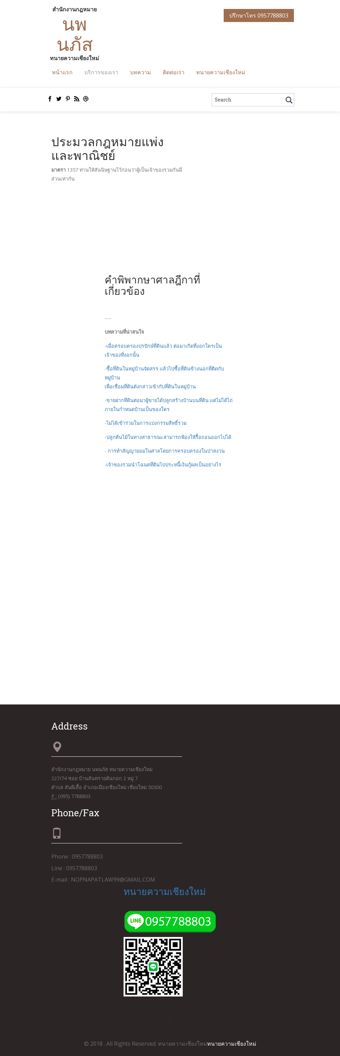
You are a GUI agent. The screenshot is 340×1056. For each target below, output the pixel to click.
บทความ (140, 72)
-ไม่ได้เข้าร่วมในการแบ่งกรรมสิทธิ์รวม (146, 423)
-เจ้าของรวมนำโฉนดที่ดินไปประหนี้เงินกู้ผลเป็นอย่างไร (163, 464)
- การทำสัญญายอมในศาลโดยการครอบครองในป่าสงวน (165, 451)
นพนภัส (74, 33)
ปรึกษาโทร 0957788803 (258, 15)
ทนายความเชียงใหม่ (220, 72)
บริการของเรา (101, 72)
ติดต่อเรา (173, 72)
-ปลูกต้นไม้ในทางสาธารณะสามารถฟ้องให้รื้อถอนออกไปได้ (168, 437)
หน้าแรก (62, 72)
